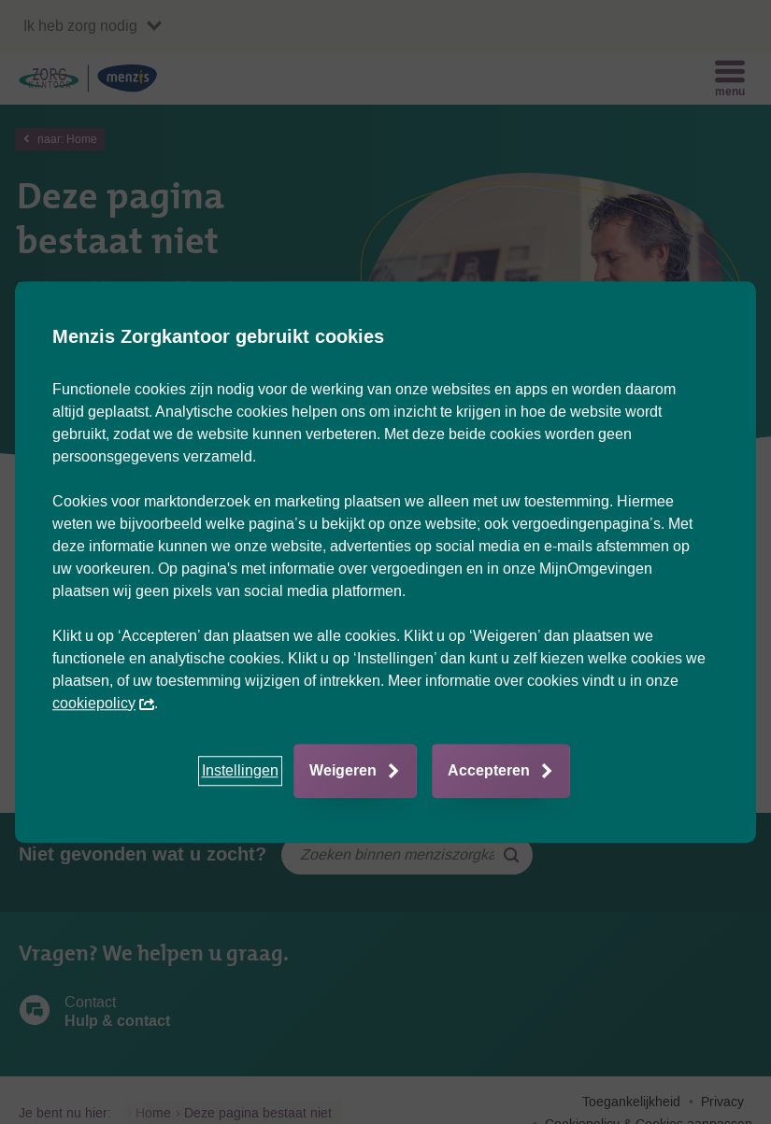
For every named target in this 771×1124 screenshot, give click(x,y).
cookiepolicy (103, 703)
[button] (240, 771)
